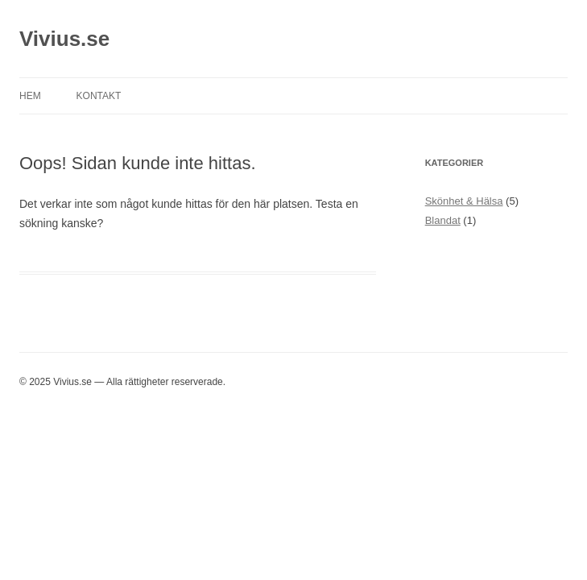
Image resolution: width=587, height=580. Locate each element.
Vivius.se (64, 39)
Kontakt (99, 96)
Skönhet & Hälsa (464, 201)
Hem (30, 96)
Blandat (443, 220)
